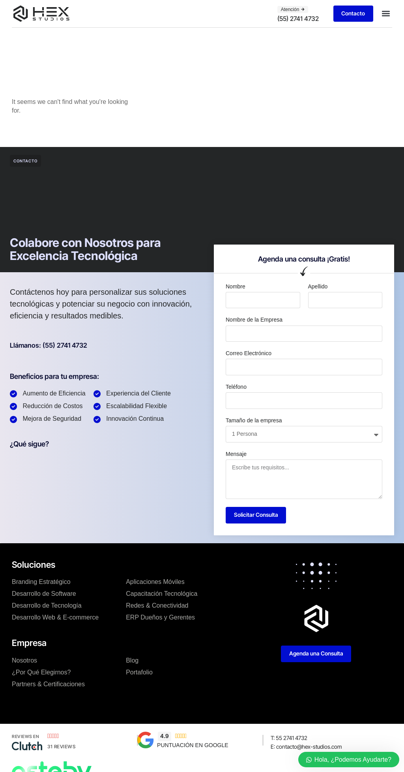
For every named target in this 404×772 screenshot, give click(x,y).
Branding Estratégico (41, 582)
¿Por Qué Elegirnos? (41, 672)
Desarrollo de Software (44, 594)
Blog (132, 660)
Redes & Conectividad (157, 606)
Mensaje (236, 454)
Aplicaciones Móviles (155, 582)
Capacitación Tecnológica (161, 594)
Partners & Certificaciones (48, 684)
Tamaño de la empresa (254, 420)
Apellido (318, 286)
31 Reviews (61, 747)
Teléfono (236, 387)
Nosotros (24, 660)
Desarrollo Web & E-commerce (55, 618)
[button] (385, 13)
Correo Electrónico (248, 353)
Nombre (235, 286)
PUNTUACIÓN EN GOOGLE (192, 745)
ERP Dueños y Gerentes (160, 618)
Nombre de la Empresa (254, 319)
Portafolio (139, 672)
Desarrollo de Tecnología (47, 606)
